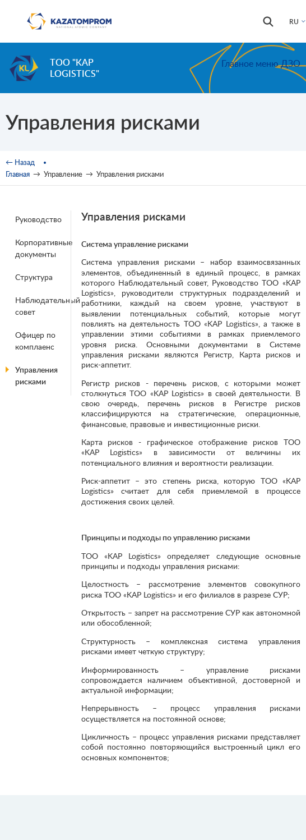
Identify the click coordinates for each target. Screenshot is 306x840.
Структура (34, 277)
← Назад (20, 162)
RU (294, 21)
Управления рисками (36, 375)
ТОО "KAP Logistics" (74, 68)
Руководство (38, 219)
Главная (18, 173)
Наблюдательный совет (44, 305)
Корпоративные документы (43, 248)
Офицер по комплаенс (35, 340)
